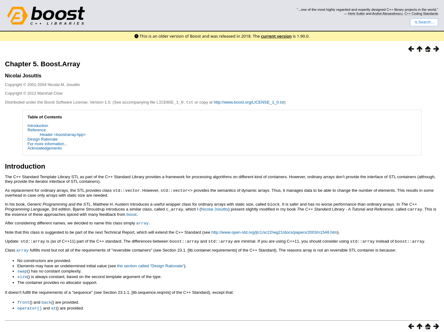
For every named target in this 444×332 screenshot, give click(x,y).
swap (22, 269)
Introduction (37, 125)
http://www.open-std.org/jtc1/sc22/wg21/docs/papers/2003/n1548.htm (274, 230)
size (22, 274)
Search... (424, 22)
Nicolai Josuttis (214, 208)
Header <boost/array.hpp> (62, 134)
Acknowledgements (44, 148)
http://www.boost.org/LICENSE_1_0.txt (249, 102)
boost (131, 213)
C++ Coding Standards (421, 13)
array (142, 221)
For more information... (47, 143)
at (53, 305)
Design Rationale (42, 139)
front (23, 299)
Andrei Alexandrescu (387, 13)
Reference (36, 129)
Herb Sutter (356, 13)
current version (276, 36)
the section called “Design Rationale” (150, 263)
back (46, 299)
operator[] (29, 305)
